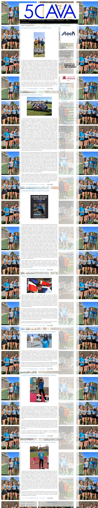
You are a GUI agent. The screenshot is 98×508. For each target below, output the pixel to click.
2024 (63, 89)
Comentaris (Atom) (30, 504)
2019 (63, 136)
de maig (64, 105)
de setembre (65, 99)
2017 (63, 140)
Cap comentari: (42, 88)
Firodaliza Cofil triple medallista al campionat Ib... (68, 116)
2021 (63, 133)
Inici (40, 502)
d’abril (64, 126)
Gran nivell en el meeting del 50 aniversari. (32, 95)
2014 (63, 145)
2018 (63, 138)
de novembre (65, 96)
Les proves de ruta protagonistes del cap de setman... (69, 121)
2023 (63, 91)
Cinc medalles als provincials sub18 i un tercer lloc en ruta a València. (38, 331)
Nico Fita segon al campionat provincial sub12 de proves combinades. (38, 442)
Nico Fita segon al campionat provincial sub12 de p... (67, 124)
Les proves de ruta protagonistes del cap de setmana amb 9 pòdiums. (38, 375)
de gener (64, 131)
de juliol (64, 102)
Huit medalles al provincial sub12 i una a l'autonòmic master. (36, 28)
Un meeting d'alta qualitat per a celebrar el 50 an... (68, 113)
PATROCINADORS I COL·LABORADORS (55, 20)
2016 (63, 141)
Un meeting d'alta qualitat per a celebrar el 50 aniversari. (35, 190)
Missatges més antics (51, 502)
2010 (63, 151)
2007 (63, 156)
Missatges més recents (27, 502)
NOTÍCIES (23, 20)
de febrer (64, 129)
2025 (63, 88)
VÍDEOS (68, 20)
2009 (63, 153)
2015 (63, 143)
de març (64, 128)
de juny (64, 104)
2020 (63, 135)
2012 (63, 148)
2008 (63, 154)
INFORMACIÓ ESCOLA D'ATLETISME (36, 20)
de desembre (65, 94)
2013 (63, 146)
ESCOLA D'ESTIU (25, 22)
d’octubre (64, 97)
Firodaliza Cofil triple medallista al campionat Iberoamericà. (36, 276)
